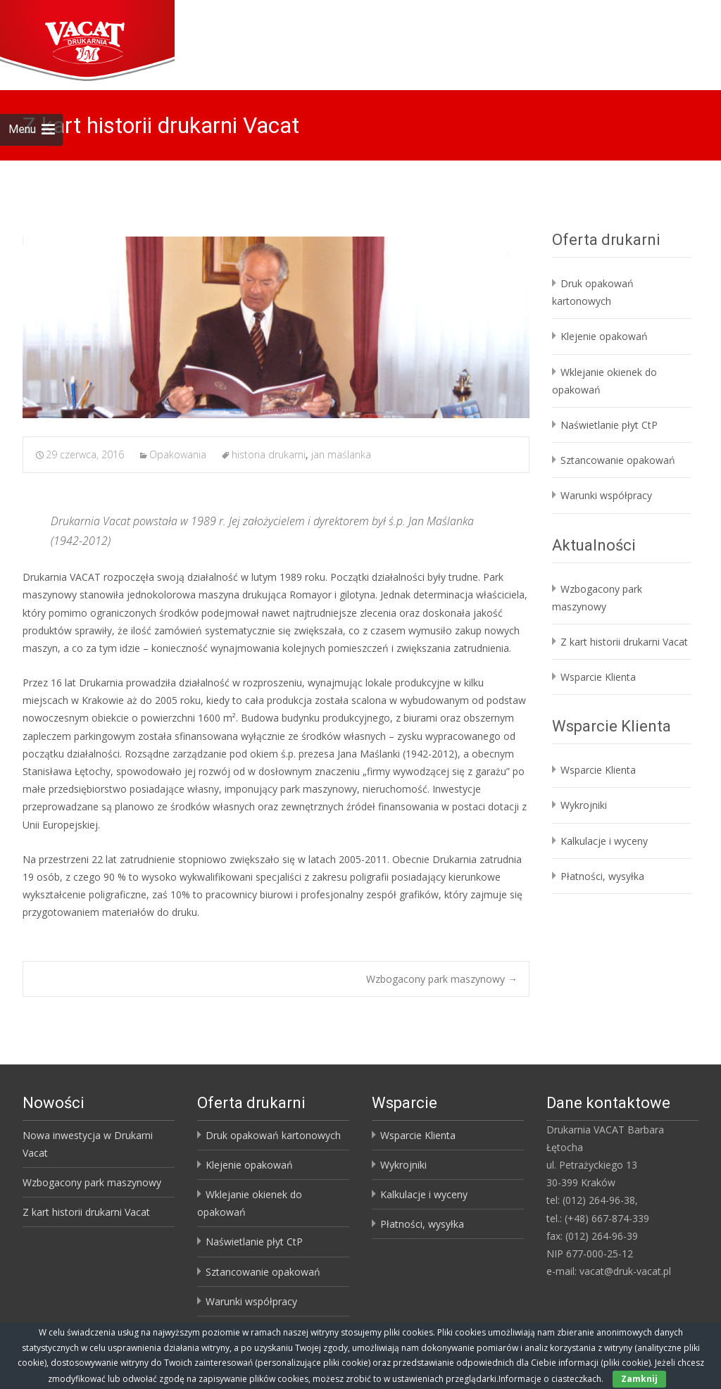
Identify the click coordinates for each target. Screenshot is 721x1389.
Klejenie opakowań (604, 336)
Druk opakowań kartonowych (273, 1135)
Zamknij (639, 1379)
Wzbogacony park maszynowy (442, 979)
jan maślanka (341, 454)
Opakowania (177, 454)
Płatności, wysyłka (602, 876)
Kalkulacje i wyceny (604, 841)
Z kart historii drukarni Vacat (624, 641)
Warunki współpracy (606, 495)
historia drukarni (269, 454)
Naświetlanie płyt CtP (609, 425)
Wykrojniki (583, 805)
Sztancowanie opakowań (617, 460)
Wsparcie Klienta (598, 677)
